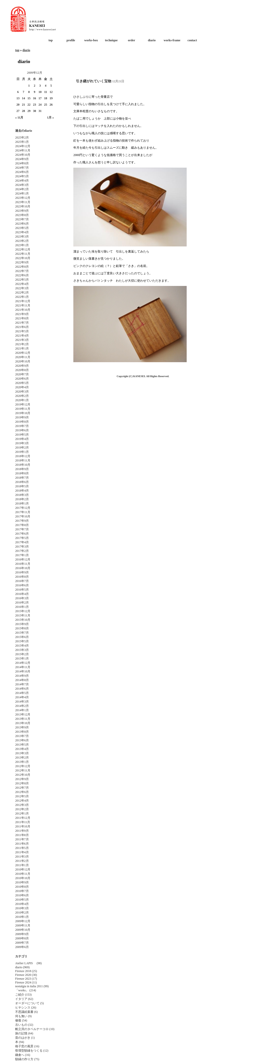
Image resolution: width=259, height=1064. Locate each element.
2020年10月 (22, 361)
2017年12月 (22, 508)
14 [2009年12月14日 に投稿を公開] (23, 98)
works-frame (172, 40)
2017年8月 (22, 525)
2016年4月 (22, 594)
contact (192, 40)
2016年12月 (22, 559)
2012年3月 (22, 805)
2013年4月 (22, 749)
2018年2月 (22, 499)
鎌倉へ (19, 1055)
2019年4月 (22, 439)
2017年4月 (22, 542)
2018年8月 (22, 473)
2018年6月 (22, 482)
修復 (18, 1020)
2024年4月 (22, 180)
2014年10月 (22, 671)
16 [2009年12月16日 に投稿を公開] (34, 98)
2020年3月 (22, 391)
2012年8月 (22, 783)
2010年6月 (22, 895)
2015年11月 (22, 615)
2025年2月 (22, 137)
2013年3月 (22, 753)
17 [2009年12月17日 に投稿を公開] (39, 98)
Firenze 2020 (23, 975)
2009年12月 (22, 921)
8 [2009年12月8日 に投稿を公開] (29, 92)
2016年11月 (22, 564)
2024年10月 (22, 155)
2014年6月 (22, 688)
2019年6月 (22, 430)
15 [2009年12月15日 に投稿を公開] (29, 98)
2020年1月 (22, 400)
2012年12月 (22, 766)
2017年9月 (22, 521)
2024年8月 (22, 163)
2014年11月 (22, 667)
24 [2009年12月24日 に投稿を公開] (39, 104)
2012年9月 (22, 779)
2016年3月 (22, 598)
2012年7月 (22, 787)
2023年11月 (22, 202)
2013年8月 (22, 731)
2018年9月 (22, 469)
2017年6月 (22, 533)
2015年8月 (22, 628)
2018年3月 (22, 495)
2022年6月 (22, 275)
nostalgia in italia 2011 (29, 986)
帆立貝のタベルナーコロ (32, 1029)
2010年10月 (22, 878)
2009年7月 (22, 942)
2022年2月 (22, 292)
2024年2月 (22, 189)
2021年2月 (22, 344)
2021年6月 (22, 327)
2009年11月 (22, 925)
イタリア (21, 999)
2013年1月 (22, 762)
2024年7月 (22, 167)
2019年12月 (22, 404)
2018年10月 (22, 465)
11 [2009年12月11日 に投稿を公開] (45, 92)
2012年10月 (22, 775)
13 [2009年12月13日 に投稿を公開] (17, 98)
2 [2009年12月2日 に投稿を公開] (34, 85)
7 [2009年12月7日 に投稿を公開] (23, 92)
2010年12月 (22, 869)
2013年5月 (22, 744)
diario (152, 40)
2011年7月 (22, 839)
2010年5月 (22, 899)
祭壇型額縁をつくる (28, 1050)
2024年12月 (22, 146)
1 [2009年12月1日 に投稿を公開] (29, 85)
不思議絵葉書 (24, 1012)
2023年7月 (22, 219)
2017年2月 (22, 551)
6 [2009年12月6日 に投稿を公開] (18, 92)
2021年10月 (22, 310)
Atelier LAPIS (25, 963)
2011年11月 (22, 822)
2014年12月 (22, 663)
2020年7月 (22, 374)
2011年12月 (22, 818)
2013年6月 (22, 740)
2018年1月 (22, 503)
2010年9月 (22, 882)
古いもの (21, 1025)
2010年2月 (22, 912)
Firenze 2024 (23, 982)
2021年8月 (22, 318)
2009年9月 (22, 934)
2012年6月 (22, 792)
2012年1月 (22, 813)
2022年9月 (22, 262)
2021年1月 (22, 348)
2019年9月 (22, 417)
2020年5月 (22, 383)
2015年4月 (22, 645)
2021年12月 (22, 301)
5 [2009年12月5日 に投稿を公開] (51, 85)
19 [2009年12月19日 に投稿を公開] (51, 98)
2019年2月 (22, 447)
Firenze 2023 (23, 978)
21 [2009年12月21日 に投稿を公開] (23, 104)
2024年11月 (22, 150)
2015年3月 (22, 650)
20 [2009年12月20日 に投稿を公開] (17, 104)
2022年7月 (22, 271)
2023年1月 (22, 245)
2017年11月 (22, 512)
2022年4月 (22, 284)
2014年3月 (22, 701)
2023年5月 (22, 228)
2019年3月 (22, 443)
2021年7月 (22, 322)
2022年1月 (22, 297)
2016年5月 (22, 589)
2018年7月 (22, 477)
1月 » (50, 117)
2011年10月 (22, 826)
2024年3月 (22, 185)
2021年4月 (22, 335)
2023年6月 (22, 223)
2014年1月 (22, 710)
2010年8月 (22, 886)
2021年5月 (22, 331)
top (51, 40)
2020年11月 (22, 357)
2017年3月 (22, 546)
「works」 (22, 990)
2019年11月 (22, 409)
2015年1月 (22, 658)
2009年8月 (22, 938)
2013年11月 (22, 719)
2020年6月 (22, 378)
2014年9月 (22, 676)
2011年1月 (22, 865)
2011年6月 (22, 843)
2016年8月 (22, 576)
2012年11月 (22, 770)
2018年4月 (22, 490)
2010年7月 (22, 891)
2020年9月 (22, 365)
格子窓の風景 (24, 1046)
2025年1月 (22, 142)
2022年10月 (22, 258)
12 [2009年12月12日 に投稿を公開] (51, 92)
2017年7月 (22, 529)
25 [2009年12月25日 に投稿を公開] (45, 104)
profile (71, 40)
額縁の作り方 (24, 1059)
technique (111, 40)
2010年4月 (22, 904)
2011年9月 (22, 831)
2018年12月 (22, 456)
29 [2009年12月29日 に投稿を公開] (29, 111)
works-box (91, 40)
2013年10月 (22, 723)
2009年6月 (22, 947)
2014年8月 (22, 680)
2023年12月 (22, 198)
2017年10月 (22, 516)
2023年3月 (22, 236)
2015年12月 (22, 611)
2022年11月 (22, 254)
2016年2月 (22, 602)
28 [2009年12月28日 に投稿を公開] (23, 111)
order (131, 40)
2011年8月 (22, 835)
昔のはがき (22, 1037)
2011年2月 (22, 861)
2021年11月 (22, 305)
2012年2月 (22, 809)
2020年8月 (22, 370)
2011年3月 (22, 856)
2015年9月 (22, 624)
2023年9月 (22, 210)
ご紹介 (19, 994)
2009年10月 (22, 930)
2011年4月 (22, 852)
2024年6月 (22, 172)
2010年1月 (22, 917)
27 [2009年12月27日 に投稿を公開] (17, 111)
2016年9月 (22, 572)
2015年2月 (22, 654)
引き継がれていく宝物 (93, 81)
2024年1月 (22, 193)
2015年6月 (22, 637)
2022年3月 (22, 288)
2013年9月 (22, 727)
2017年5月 (22, 538)
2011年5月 (22, 848)
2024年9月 (22, 159)
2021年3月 (22, 340)
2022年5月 (22, 279)
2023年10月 (22, 206)
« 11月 (19, 117)
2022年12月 (22, 249)
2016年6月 (22, 585)
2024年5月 (22, 176)
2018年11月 (22, 460)
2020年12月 (22, 353)
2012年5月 (22, 796)
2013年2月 (22, 757)
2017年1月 (22, 555)
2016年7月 (22, 581)
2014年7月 (22, 684)
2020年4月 (22, 387)
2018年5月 (22, 486)
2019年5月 (22, 434)
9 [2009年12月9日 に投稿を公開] (34, 92)
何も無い (21, 1016)
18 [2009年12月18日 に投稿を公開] (45, 98)
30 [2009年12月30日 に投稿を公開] (34, 111)
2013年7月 (22, 736)
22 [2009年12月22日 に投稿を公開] (29, 104)
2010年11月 (22, 874)
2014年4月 (22, 697)
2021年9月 (22, 314)
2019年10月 (22, 413)
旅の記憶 (21, 1033)
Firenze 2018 (23, 971)
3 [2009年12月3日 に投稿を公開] (40, 85)
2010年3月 (22, 908)
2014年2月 (22, 706)
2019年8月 (22, 421)
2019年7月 (22, 426)
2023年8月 (22, 215)
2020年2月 (22, 396)
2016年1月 (22, 607)
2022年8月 (22, 266)
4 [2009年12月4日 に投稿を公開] (45, 85)
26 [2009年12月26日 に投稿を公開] (51, 104)
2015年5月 (22, 641)
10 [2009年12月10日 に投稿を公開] (39, 92)
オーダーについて (27, 1003)
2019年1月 (22, 452)
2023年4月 (22, 232)
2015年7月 (22, 632)
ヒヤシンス (22, 1007)
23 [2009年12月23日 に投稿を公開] (34, 104)
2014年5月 (22, 693)
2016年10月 (22, 568)
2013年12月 (22, 714)
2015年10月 (22, 620)
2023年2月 (22, 241)
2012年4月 (22, 800)
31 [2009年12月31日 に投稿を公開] (39, 111)
